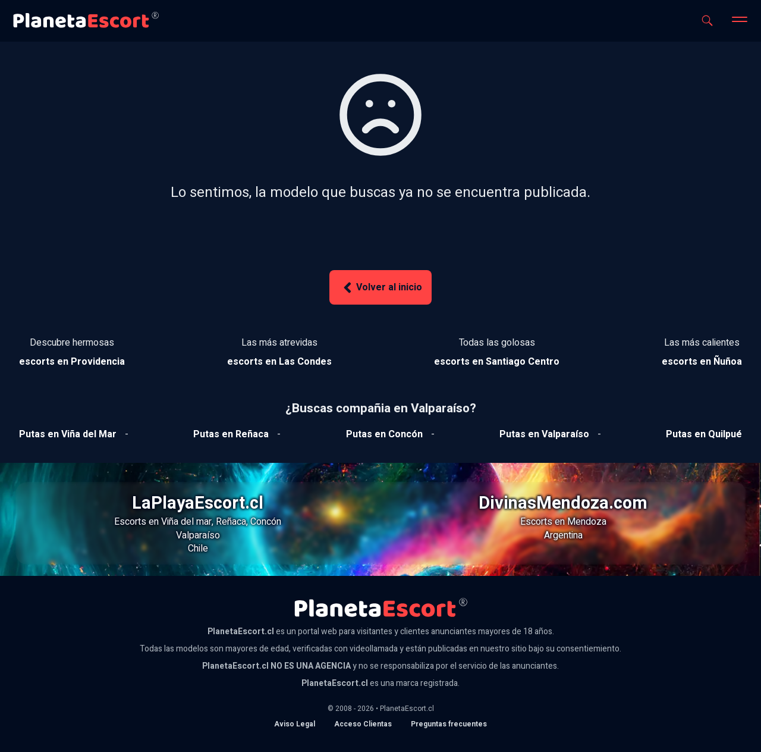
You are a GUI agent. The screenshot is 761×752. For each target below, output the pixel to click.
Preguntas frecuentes (449, 724)
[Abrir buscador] (707, 20)
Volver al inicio (380, 287)
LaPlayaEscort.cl (197, 503)
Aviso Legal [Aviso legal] (294, 724)
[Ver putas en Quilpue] (704, 434)
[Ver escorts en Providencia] (72, 361)
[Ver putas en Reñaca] (231, 434)
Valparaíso (198, 535)
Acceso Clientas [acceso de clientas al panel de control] (363, 724)
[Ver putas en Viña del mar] (68, 434)
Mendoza (586, 522)
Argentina (563, 535)
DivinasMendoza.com (563, 503)
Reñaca (231, 522)
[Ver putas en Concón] (384, 434)
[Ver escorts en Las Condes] (279, 361)
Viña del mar (186, 522)
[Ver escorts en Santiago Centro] (496, 361)
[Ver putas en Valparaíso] (544, 434)
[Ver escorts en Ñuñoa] (702, 361)
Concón (265, 522)
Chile (198, 548)
